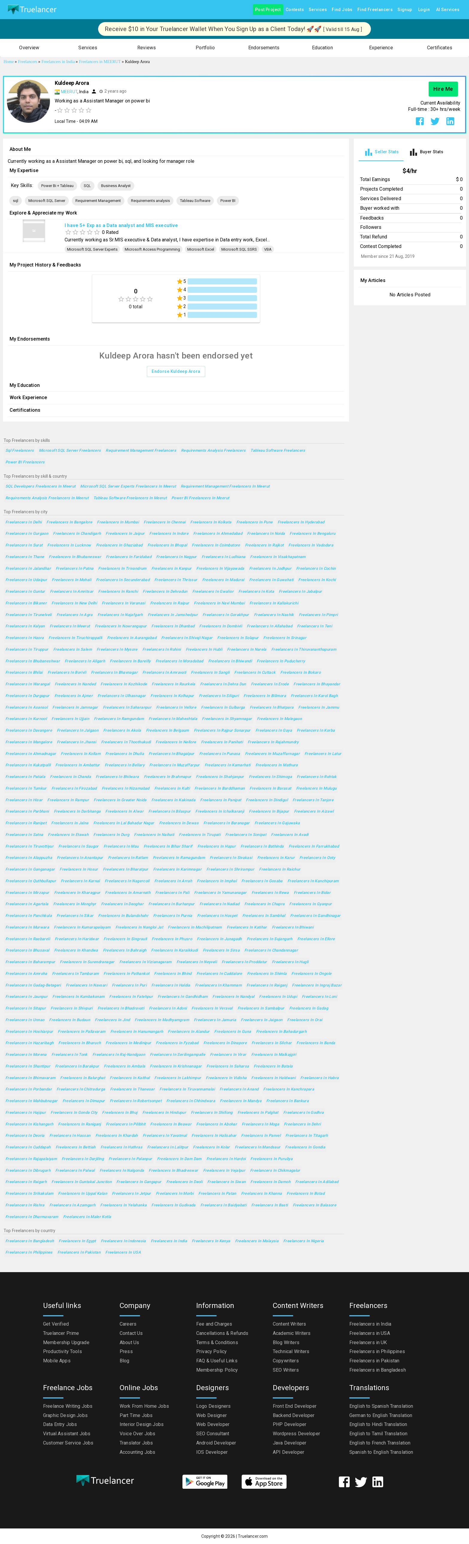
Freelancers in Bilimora (264, 696)
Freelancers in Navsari (86, 985)
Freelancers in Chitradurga (80, 1089)
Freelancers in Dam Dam (179, 1159)
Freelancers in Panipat (220, 800)
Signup (404, 10)
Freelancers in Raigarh (26, 1182)
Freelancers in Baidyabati (223, 1205)
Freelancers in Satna (24, 835)
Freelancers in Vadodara (310, 545)
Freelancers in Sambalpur (261, 1008)
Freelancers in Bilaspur (169, 811)
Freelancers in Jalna (69, 823)
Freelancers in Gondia (305, 1147)
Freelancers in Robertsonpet (136, 1101)
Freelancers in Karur (276, 858)
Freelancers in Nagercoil (127, 881)
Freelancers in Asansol (26, 707)
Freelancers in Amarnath (128, 892)
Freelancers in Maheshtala (172, 719)
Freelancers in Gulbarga (223, 707)
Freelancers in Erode (270, 684)
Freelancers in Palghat (258, 1112)
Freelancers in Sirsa (221, 950)
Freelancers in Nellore (175, 742)
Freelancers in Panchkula (28, 915)
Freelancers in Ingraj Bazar (317, 985)
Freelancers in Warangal (27, 684)
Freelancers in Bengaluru (312, 533)
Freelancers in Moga (260, 1124)
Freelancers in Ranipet (26, 823)
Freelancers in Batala (273, 1066)
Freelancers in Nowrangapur (121, 626)
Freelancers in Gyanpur (310, 904)
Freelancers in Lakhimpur (177, 1078)
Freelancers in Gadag (308, 1008)
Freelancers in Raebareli (27, 939)
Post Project (268, 9)
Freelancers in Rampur (68, 800)
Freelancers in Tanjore (313, 800)
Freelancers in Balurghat (82, 1078)
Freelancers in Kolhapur (172, 696)
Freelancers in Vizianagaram (145, 962)
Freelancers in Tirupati (200, 835)
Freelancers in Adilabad (317, 1182)
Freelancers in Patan (217, 1193)
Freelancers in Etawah (68, 835)
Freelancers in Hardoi (226, 1159)
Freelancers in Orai (304, 1020)
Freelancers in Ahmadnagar (30, 754)
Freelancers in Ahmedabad (217, 533)
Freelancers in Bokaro (300, 672)
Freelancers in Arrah (173, 881)
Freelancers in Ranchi (118, 591)
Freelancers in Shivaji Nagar (187, 638)
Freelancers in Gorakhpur (225, 615)
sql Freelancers (19, 450)
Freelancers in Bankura (287, 1101)
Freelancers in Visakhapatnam (278, 557)
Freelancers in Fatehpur (131, 996)
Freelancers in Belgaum (167, 730)
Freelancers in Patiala (25, 777)
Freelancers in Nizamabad (125, 788)
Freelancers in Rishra (25, 1205)
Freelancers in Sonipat (245, 835)
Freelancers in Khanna (261, 1193)
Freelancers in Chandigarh (77, 533)
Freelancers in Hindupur (164, 1112)
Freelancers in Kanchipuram (313, 881)
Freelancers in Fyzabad (177, 1043)
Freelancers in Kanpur (171, 568)
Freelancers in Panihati (222, 742)
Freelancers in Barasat (270, 788)
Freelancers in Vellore (176, 707)
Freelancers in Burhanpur (171, 904)
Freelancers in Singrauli (125, 939)
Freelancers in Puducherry (280, 661)
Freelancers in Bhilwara (117, 777)
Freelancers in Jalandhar (28, 568)
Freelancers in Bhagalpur (171, 754)
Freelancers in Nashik (274, 615)
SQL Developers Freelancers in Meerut (40, 486)
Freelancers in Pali (172, 892)
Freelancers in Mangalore (28, 742)
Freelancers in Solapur (238, 638)
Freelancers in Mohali (71, 580)
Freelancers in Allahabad (269, 626)
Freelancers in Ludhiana (223, 557)
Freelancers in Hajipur (25, 1112)
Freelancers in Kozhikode (123, 684)
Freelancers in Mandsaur (258, 1147)
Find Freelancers (375, 9)
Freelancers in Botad (305, 1193)
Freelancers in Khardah (116, 1135)
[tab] (381, 152)
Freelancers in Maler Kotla (87, 1217)
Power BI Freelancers (25, 462)
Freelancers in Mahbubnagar (31, 1101)
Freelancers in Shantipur (27, 1066)
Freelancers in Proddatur (244, 962)
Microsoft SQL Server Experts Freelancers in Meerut (128, 486)
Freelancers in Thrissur (176, 580)
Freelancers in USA (123, 1252)
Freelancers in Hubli (204, 649)
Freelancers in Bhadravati (120, 1008)
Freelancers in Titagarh (306, 1135)
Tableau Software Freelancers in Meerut (130, 498)
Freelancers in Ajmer (73, 696)
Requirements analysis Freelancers (213, 450)
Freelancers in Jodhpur (270, 568)
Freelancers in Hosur (78, 869)
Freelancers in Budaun (69, 1020)
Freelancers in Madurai (223, 580)
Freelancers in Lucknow (69, 545)
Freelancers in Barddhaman (219, 788)
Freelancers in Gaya (273, 730)
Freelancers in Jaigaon (262, 1020)
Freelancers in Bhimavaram (30, 1078)
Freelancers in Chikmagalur (275, 1170)
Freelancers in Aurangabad (132, 638)
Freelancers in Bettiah (75, 1147)
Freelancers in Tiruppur (27, 649)
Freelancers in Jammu (318, 707)
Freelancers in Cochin (316, 568)
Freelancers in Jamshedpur (173, 615)
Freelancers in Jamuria (215, 1020)
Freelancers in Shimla (267, 973)
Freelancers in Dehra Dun (223, 684)
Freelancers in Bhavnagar (114, 672)
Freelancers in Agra (74, 615)
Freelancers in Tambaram (75, 973)
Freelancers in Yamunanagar (220, 892)
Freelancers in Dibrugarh (28, 1170)
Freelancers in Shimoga (270, 777)
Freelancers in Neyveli (196, 962)
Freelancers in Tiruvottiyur (29, 846)
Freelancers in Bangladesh (29, 1241)
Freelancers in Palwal (75, 1170)
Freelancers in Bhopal (167, 545)
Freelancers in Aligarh (84, 661)
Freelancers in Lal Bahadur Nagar (124, 823)
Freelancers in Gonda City (73, 1112)
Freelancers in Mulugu (316, 788)
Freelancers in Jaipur (125, 533)
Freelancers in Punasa (219, 754)
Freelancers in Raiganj (266, 985)
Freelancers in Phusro (171, 939)
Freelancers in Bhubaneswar (75, 557)
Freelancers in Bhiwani (293, 927)
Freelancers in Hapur (216, 846)
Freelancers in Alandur (189, 1031)
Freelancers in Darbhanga (77, 811)
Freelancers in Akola (122, 730)
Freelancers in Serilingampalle (177, 1054)
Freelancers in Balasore (315, 1205)
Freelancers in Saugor (78, 846)
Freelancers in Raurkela (173, 684)
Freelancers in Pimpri (318, 615)
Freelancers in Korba (316, 730)
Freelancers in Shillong (212, 1112)
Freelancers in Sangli (210, 672)
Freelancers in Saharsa (227, 1066)
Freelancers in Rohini (161, 649)
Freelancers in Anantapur (80, 858)
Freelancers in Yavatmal (164, 1135)
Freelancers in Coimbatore (216, 545)
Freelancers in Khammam (218, 985)
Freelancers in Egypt (77, 1241)
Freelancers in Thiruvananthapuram (303, 649)
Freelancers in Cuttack (255, 672)
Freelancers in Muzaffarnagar (272, 754)
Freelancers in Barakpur (77, 1066)
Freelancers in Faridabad (129, 557)
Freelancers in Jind (112, 1020)
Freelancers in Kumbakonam (78, 996)
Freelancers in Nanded (75, 684)
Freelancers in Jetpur (131, 1193)
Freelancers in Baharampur (30, 962)
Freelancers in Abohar (216, 1124)
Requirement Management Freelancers (140, 450)
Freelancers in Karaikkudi (174, 950)
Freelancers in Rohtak (317, 777)
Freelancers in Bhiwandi (230, 661)
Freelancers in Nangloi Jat (139, 927)
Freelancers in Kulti (172, 788)
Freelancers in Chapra (264, 904)
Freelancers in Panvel (261, 1135)
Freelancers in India (169, 1241)
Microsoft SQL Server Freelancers (70, 450)
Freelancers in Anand (239, 1089)
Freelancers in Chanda (70, 777)
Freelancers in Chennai (164, 522)
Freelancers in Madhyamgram (161, 1020)
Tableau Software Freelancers (277, 450)
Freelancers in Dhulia (124, 754)
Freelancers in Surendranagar (87, 962)
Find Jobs (342, 9)
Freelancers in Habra (319, 1078)
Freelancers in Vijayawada (220, 568)
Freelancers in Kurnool (26, 719)
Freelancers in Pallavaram (81, 1031)
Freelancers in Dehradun (165, 591)
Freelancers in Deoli (184, 1182)
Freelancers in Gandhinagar (315, 915)
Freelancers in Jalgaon (78, 730)
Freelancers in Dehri (302, 1124)
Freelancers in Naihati (154, 835)
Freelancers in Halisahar (213, 1135)
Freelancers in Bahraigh (125, 950)
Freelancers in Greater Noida (119, 800)
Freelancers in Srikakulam (29, 1193)
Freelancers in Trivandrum (122, 568)
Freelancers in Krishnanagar (176, 1066)
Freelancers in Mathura (276, 765)
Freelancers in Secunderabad (123, 580)
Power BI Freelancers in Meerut (200, 498)
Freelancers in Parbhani (27, 811)
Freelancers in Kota (256, 591)
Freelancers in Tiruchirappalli (75, 638)
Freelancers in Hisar (24, 800)
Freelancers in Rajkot (264, 545)
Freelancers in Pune (254, 522)
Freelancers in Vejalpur (224, 1170)
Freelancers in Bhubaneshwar (32, 661)
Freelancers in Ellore (316, 939)
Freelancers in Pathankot (126, 973)
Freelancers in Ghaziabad (119, 545)
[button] (29, 48)
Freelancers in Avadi (290, 835)
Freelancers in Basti (269, 1205)
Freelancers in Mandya (241, 1101)
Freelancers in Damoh (270, 1182)
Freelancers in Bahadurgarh (281, 1031)
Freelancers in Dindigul (267, 800)
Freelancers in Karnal (80, 881)
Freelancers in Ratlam (128, 858)
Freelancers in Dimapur (83, 1101)
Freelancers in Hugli (290, 962)
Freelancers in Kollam (81, 754)
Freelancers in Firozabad (74, 788)
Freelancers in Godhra (303, 1112)
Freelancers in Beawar (171, 1124)
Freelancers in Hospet (217, 915)
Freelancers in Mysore (117, 649)
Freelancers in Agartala (27, 904)
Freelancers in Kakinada (173, 800)
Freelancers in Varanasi (123, 603)
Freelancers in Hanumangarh (137, 1031)
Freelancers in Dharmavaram (32, 1217)
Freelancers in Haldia (170, 985)
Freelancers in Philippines (29, 1252)
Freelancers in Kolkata (210, 522)
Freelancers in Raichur (280, 869)
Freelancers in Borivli (66, 672)
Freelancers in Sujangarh (270, 939)
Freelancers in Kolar (211, 1147)
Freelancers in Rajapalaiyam (31, 1159)
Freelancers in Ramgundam (119, 719)
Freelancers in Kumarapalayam (82, 927)
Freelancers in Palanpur (130, 1159)
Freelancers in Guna (232, 1031)
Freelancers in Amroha (26, 973)
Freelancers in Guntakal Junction (81, 1182)
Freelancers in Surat (24, 545)
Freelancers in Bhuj (119, 1112)
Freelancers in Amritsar (72, 591)
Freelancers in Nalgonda (121, 1170)
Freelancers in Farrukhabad (313, 846)
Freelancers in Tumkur (26, 788)
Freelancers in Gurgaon (26, 533)
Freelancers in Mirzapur (27, 892)
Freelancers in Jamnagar (75, 707)
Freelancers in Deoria (25, 1135)
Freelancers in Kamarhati (227, 765)
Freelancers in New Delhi (74, 603)
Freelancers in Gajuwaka (277, 823)
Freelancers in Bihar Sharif (168, 846)
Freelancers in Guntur (25, 591)
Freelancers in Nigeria (303, 1241)
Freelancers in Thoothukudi (126, 742)
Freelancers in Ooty (317, 858)
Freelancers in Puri (129, 985)
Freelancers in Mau (121, 846)
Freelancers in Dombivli (220, 626)
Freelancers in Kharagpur (77, 892)
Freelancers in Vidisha (226, 1078)
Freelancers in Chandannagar (271, 950)
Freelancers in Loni (319, 996)
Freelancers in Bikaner (26, 603)
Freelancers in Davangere (28, 730)
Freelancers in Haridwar (77, 939)
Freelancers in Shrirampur (230, 869)
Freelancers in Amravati (164, 672)
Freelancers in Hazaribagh (29, 1043)
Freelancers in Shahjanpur (220, 777)
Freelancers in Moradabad (179, 661)
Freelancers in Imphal (217, 881)
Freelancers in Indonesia (123, 1241)
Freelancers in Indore (169, 533)
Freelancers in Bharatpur (126, 869)
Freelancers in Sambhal (264, 915)
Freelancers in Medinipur (128, 1043)
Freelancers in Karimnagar (177, 869)
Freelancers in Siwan (226, 1182)
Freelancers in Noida (266, 533)
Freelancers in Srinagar (284, 638)
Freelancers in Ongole (311, 973)
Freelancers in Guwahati (271, 580)
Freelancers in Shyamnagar (227, 719)
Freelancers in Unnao (24, 1020)
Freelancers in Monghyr (75, 904)
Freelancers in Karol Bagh (314, 696)
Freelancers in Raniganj (79, 1124)
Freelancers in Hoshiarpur (29, 1031)
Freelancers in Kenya (211, 1241)
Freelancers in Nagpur (176, 557)
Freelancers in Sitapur (25, 1008)
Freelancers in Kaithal (130, 1078)
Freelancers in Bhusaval (27, 950)
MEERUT (69, 91)
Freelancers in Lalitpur (168, 1147)
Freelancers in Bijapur (269, 811)
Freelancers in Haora (24, 638)
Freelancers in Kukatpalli (28, 765)
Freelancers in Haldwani (273, 1078)
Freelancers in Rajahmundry (273, 742)
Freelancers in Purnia (173, 915)
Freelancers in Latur (322, 754)
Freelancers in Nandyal (233, 996)
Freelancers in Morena (26, 1054)
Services (317, 9)
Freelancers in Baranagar (226, 823)
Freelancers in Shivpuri (71, 1008)
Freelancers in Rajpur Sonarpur (222, 730)
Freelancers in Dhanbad (173, 626)
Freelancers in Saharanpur (127, 707)
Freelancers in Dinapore (225, 1043)
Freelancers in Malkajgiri (274, 1054)
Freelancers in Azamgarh (72, 1205)
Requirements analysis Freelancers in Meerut (47, 498)
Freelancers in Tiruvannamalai (187, 1089)
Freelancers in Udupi (278, 996)
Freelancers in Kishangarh (29, 1124)
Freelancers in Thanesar (132, 1089)
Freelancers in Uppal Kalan (82, 1193)
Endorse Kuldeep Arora (176, 371)
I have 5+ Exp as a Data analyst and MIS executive (121, 225)
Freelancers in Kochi (317, 580)
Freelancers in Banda (315, 1043)
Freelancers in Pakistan (79, 1252)
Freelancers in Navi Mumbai (219, 603)
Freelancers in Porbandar (28, 1089)
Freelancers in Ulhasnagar (121, 696)
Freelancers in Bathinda (262, 846)
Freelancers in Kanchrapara (288, 1089)
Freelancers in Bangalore (69, 522)
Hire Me (443, 89)
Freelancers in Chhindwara (190, 1101)
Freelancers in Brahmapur (168, 777)
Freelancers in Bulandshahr (123, 915)
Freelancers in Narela (247, 649)
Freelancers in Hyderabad (301, 522)
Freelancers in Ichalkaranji (219, 811)
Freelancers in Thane (24, 557)
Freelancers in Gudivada (173, 1205)
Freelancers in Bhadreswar (173, 1170)
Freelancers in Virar (228, 1054)
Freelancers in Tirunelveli (28, 615)
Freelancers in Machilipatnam (195, 927)
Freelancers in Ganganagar (30, 869)
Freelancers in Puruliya (271, 1159)
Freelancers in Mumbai (118, 522)
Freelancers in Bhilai (24, 672)
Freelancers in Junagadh (219, 939)
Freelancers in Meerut (69, 626)
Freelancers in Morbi (175, 1193)
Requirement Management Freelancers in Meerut (225, 486)
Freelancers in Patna (74, 568)
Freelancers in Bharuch (79, 1043)
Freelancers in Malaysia (257, 1241)
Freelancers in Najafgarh (120, 615)
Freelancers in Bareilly (130, 661)
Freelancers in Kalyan (25, 626)
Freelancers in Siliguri (219, 696)
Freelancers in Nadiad (219, 904)
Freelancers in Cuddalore (219, 973)
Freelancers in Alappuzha (28, 858)
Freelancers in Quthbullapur (30, 881)
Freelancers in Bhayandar (316, 684)
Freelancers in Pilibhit (126, 1124)
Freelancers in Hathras (121, 1147)
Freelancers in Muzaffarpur (174, 765)
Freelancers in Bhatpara (272, 707)
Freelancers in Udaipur (26, 580)
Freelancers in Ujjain (70, 719)
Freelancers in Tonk (69, 1054)
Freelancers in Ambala (124, 1066)
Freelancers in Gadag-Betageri (33, 985)
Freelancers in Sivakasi (231, 858)
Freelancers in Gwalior (213, 591)
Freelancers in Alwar (124, 811)
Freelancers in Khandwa (76, 950)
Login (424, 10)
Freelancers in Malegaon (279, 719)
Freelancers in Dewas (179, 823)
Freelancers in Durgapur (27, 696)
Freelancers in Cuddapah (28, 1147)
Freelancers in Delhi (23, 522)
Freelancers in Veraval (212, 1008)
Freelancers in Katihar (247, 927)
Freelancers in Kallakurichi (273, 603)
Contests (294, 9)
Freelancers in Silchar (271, 1043)
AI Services (448, 10)
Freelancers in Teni (314, 626)
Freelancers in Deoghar (122, 904)
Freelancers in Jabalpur (300, 591)
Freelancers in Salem (72, 649)
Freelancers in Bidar (312, 892)
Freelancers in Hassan (70, 1135)
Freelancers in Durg (111, 835)
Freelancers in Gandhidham (182, 996)
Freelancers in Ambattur (77, 765)
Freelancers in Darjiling (82, 1159)
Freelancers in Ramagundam (179, 858)
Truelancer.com (253, 1536)
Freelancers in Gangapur (139, 1182)
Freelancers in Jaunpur (26, 996)
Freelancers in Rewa (270, 892)
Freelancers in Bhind (173, 973)
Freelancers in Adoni (168, 1008)
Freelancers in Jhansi (77, 742)
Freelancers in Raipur (170, 603)
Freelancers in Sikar (75, 915)
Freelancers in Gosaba (262, 881)
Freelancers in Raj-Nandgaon (118, 1054)
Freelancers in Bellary (124, 765)
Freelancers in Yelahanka (123, 1205)
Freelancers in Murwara (27, 927)
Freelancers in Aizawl (314, 811)
